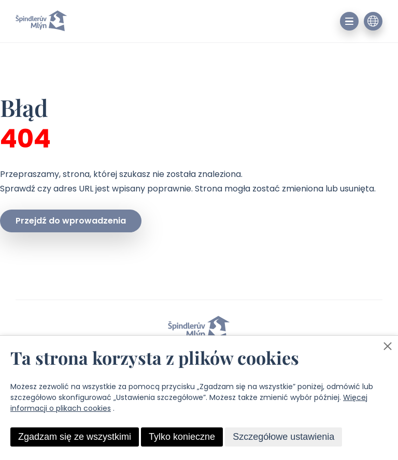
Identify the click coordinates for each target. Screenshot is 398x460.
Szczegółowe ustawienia (283, 437)
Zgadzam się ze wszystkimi (74, 437)
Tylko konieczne (182, 437)
